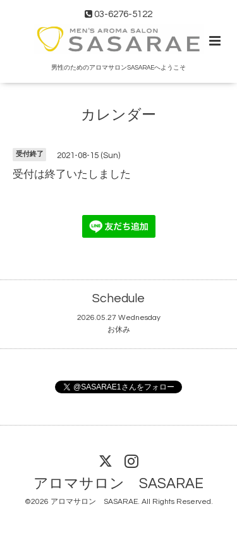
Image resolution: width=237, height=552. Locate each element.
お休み (118, 330)
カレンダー (118, 114)
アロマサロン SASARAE (118, 484)
